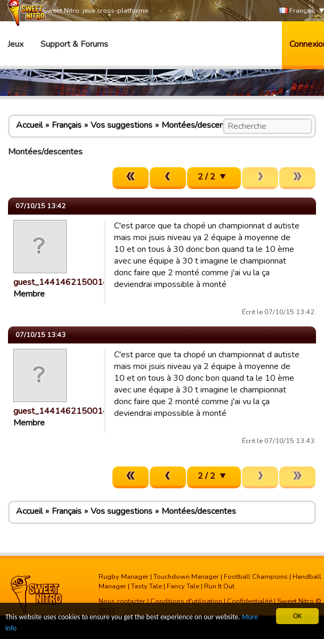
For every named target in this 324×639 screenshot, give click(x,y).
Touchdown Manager (186, 576)
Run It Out (219, 586)
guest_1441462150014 (60, 282)
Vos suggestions (121, 125)
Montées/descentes (198, 125)
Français (297, 11)
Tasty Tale (146, 586)
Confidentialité (249, 601)
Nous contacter (122, 601)
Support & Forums (74, 44)
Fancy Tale (183, 586)
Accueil (29, 125)
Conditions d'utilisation (186, 601)
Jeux (15, 44)
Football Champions (256, 576)
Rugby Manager (124, 576)
